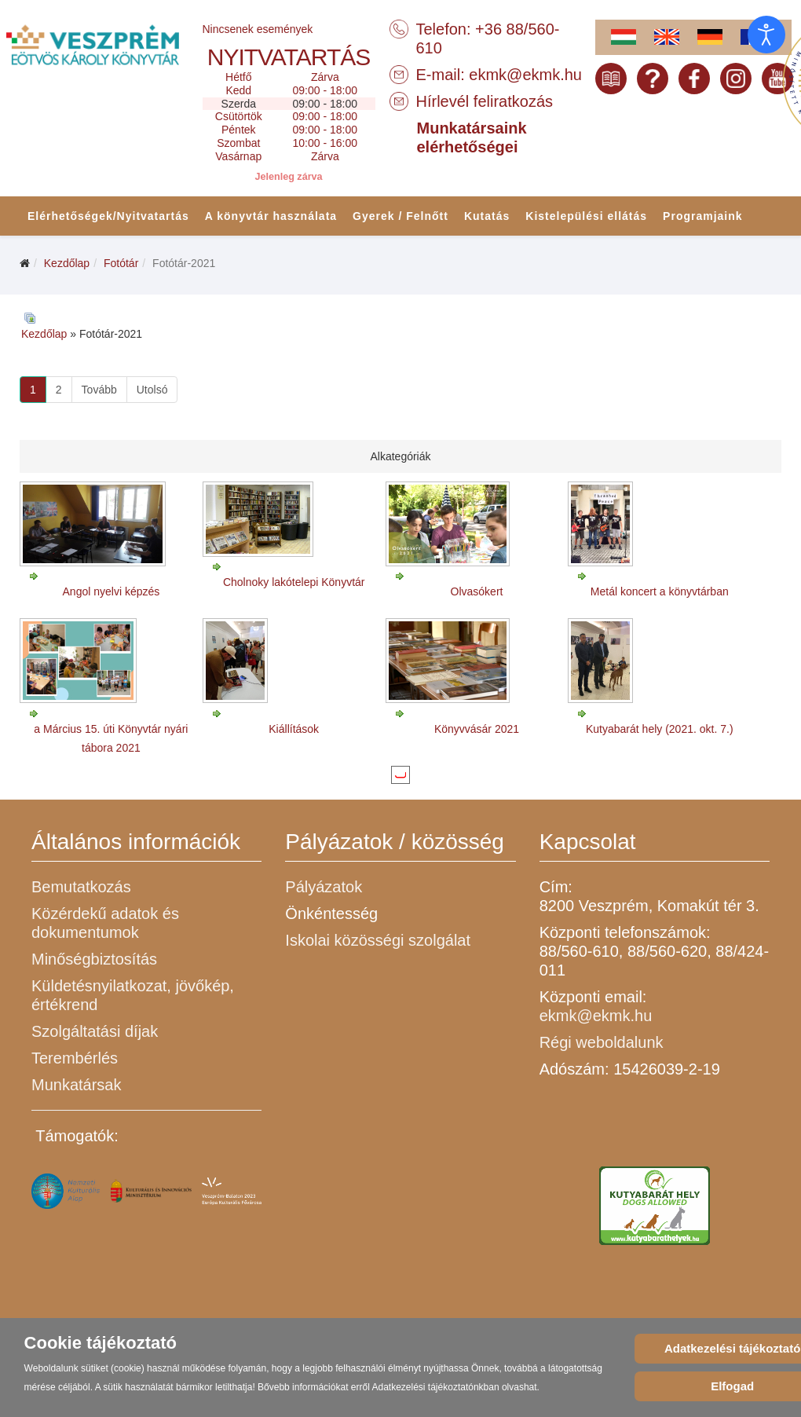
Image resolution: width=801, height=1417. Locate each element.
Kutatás (487, 216)
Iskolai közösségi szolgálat (377, 940)
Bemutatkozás (81, 886)
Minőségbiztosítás (94, 959)
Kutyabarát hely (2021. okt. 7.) (659, 729)
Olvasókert (477, 591)
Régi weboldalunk (601, 1042)
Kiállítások (294, 729)
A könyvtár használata (271, 216)
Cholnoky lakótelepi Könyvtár (294, 582)
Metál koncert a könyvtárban (660, 591)
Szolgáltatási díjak (94, 1031)
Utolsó (152, 389)
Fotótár (121, 263)
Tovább (99, 389)
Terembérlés (74, 1058)
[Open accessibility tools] (766, 34)
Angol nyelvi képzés (111, 591)
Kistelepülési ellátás (586, 216)
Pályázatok (323, 886)
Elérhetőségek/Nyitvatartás (108, 216)
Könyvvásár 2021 (476, 729)
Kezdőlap (67, 263)
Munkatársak (76, 1084)
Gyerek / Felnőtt (400, 216)
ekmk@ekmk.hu (525, 74)
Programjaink (702, 216)
